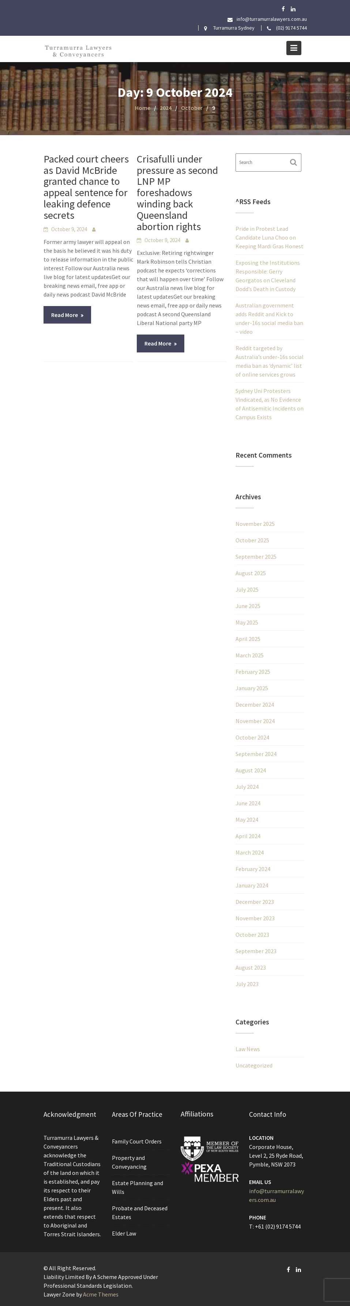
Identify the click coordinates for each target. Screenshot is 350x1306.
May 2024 (247, 819)
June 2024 (248, 803)
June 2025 (248, 606)
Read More (64, 314)
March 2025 (250, 655)
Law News (248, 1049)
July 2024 (247, 786)
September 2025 (256, 556)
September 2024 (256, 753)
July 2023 (247, 984)
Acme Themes (100, 1294)
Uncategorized (254, 1065)
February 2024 (253, 868)
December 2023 (255, 901)
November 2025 (255, 523)
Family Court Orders (137, 1141)
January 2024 (252, 885)
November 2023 (255, 918)
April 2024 (248, 836)
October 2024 (252, 737)
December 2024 (255, 704)
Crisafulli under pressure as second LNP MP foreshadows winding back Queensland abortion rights (177, 192)
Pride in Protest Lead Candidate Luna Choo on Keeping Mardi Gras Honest (270, 237)
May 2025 (247, 622)
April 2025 (248, 638)
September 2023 (256, 951)
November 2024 (255, 721)
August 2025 (251, 573)
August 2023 (251, 967)
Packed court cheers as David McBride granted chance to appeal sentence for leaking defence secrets (86, 187)
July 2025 (247, 589)
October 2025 (252, 540)
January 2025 (252, 688)
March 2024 (250, 852)
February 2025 (253, 671)
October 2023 (252, 934)
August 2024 (251, 770)
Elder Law (124, 1232)
